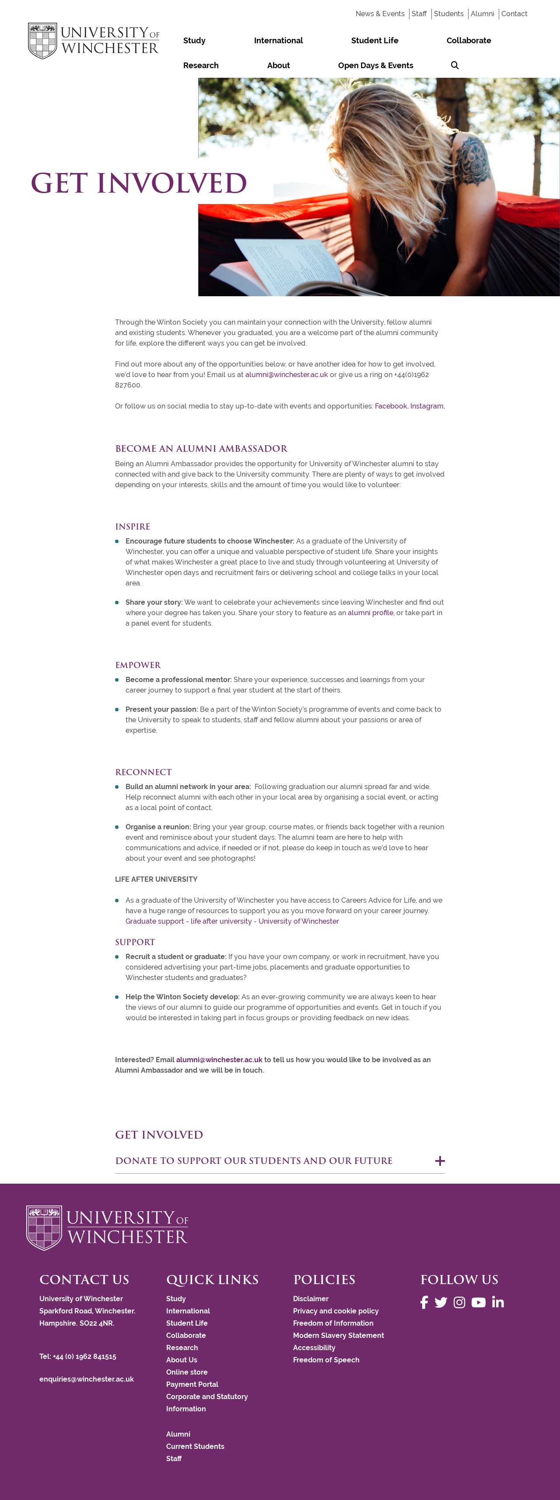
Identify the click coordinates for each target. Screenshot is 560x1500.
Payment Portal (192, 1384)
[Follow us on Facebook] (426, 1302)
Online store (187, 1372)
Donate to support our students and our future (254, 1161)
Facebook (391, 406)
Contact (514, 14)
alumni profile (370, 613)
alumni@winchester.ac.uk (286, 375)
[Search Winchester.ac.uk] (259, 65)
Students (449, 14)
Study (177, 40)
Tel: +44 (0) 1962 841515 (78, 1356)
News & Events (380, 14)
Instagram (426, 406)
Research (399, 40)
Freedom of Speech (326, 1360)
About (441, 40)
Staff (419, 14)
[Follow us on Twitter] (443, 1302)
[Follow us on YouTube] (480, 1302)
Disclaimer (311, 1299)
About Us (181, 1360)
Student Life (287, 40)
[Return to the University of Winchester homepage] (280, 1228)
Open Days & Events (203, 65)
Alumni (482, 14)
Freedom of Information (333, 1323)
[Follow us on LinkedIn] (500, 1302)
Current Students (195, 1446)
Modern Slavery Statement (338, 1335)
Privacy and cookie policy (336, 1311)
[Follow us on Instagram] (461, 1302)
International (225, 40)
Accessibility (314, 1348)
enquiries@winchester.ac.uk (86, 1379)
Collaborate (346, 40)
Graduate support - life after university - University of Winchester (232, 921)
